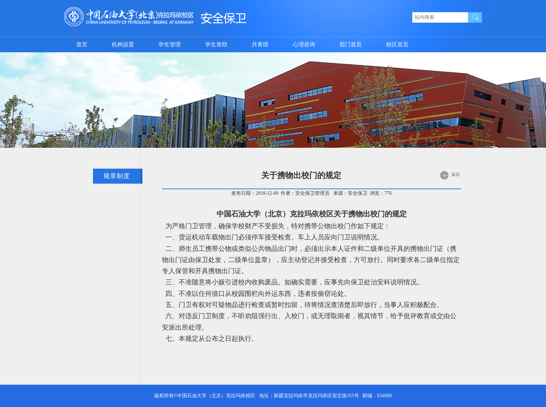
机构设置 (123, 44)
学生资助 (216, 44)
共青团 (260, 44)
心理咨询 (304, 44)
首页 (81, 44)
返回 (450, 175)
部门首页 (351, 44)
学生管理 (169, 44)
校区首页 (397, 44)
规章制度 (116, 175)
